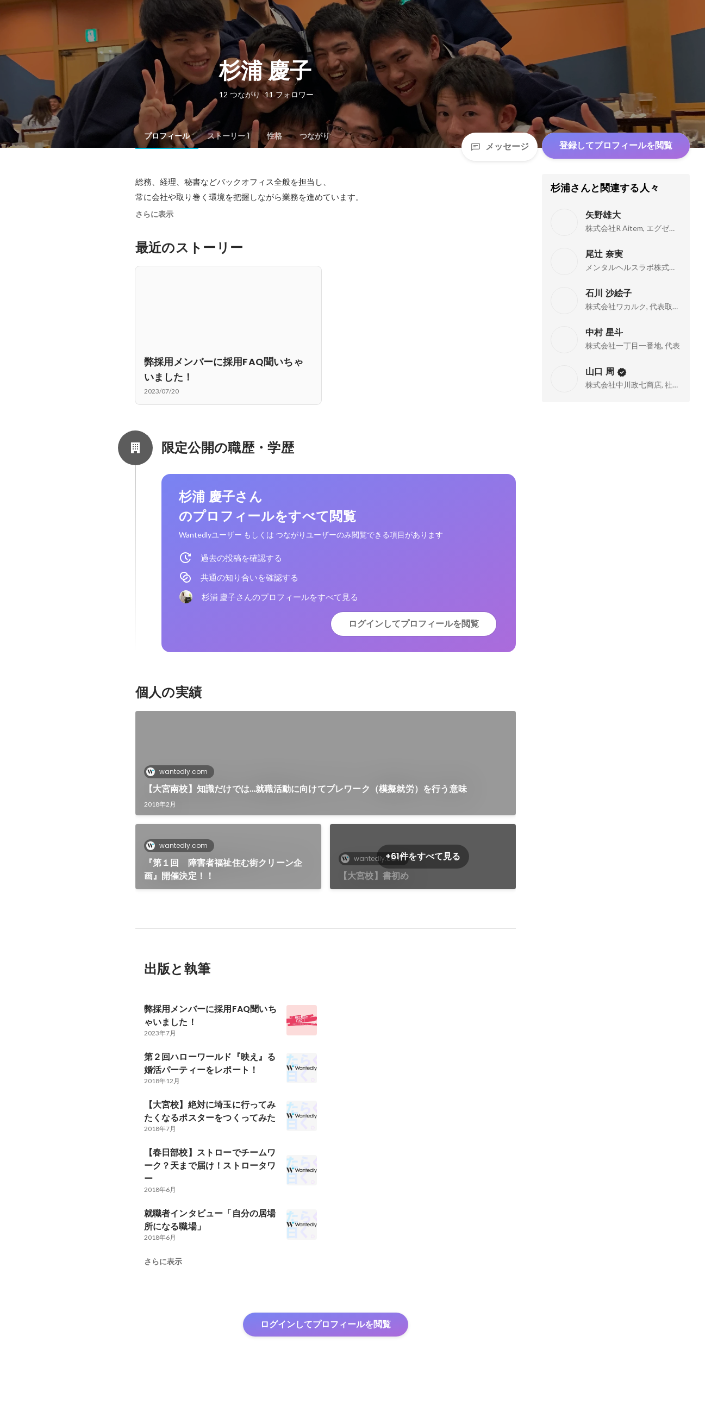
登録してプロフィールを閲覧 (615, 145)
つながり (315, 135)
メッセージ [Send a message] (499, 146)
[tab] (166, 136)
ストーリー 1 (228, 135)
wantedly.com (180, 771)
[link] (325, 763)
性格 (274, 135)
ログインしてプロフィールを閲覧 (413, 623)
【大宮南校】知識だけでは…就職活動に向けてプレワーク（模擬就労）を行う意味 (305, 789)
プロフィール (167, 135)
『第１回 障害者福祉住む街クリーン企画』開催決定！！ (223, 869)
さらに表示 (154, 214)
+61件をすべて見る (422, 856)
